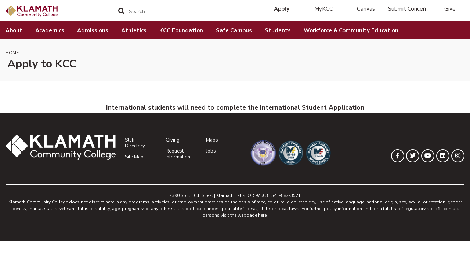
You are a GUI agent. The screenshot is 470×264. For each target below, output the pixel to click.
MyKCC (323, 8)
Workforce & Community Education (351, 30)
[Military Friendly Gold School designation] (286, 153)
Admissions (92, 30)
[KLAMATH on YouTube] (427, 155)
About (14, 30)
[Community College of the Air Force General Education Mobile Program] (258, 153)
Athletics (134, 30)
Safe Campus (234, 30)
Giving (173, 140)
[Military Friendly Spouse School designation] (314, 153)
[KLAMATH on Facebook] (397, 155)
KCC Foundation (181, 30)
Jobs (211, 151)
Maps (212, 140)
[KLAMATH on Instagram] (457, 155)
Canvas (366, 8)
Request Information (178, 154)
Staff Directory (135, 143)
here (262, 215)
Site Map (134, 157)
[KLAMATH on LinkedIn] (442, 155)
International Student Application (312, 107)
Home (12, 53)
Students (278, 30)
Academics (49, 30)
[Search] (121, 11)
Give (450, 8)
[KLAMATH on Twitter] (412, 155)
